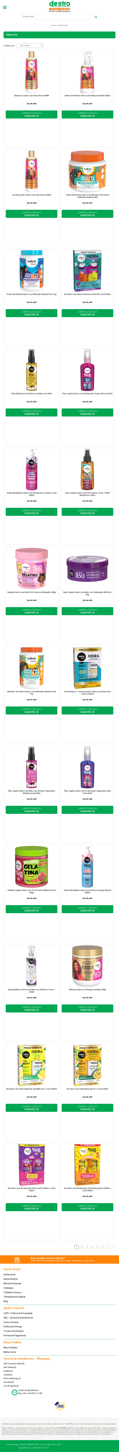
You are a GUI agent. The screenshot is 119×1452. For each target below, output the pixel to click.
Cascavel (9, 1382)
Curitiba (8, 1371)
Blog (6, 1301)
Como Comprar (11, 1322)
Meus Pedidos (10, 1347)
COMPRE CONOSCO (31, 114)
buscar (96, 16)
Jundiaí (8, 1375)
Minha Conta (10, 1352)
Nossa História (11, 1279)
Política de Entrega (13, 1326)
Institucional (9, 1274)
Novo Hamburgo (12, 1378)
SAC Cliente (10, 1367)
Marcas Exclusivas (12, 1283)
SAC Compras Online (14, 1363)
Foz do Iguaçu (11, 1386)
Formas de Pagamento (15, 1335)
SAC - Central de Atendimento (18, 1318)
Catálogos (8, 1288)
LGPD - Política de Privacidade (18, 1313)
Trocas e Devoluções (14, 1331)
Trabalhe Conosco (12, 1292)
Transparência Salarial (14, 1297)
